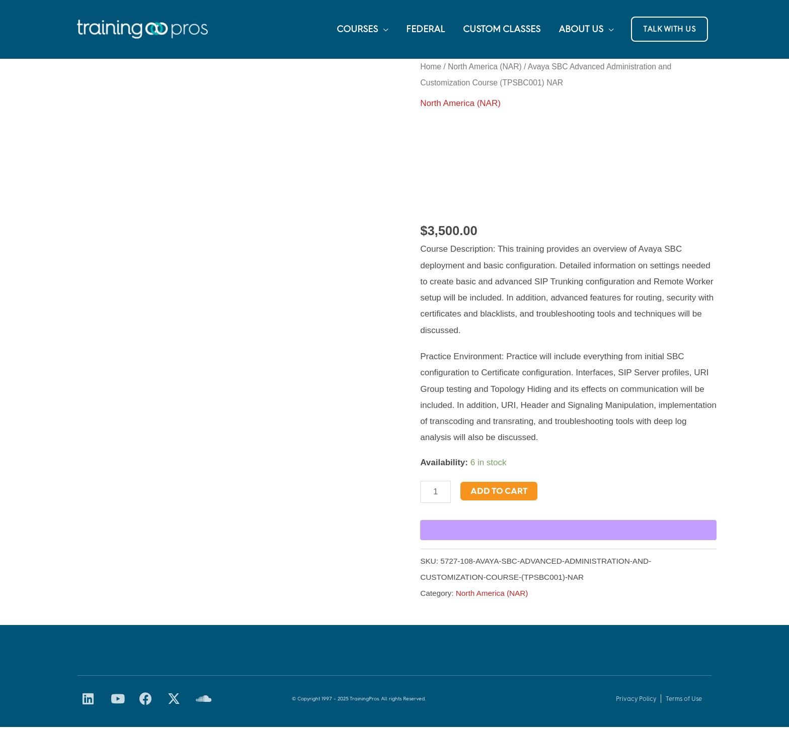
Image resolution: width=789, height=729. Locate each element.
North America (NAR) (485, 68)
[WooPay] (568, 532)
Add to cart (499, 492)
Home (430, 68)
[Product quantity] (435, 493)
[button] (669, 30)
